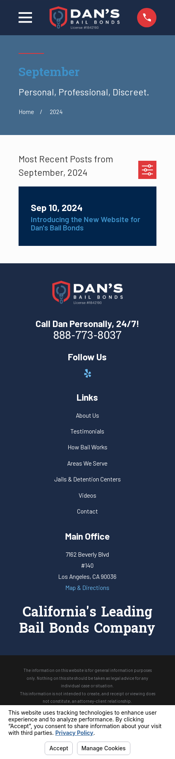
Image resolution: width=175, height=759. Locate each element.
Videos (87, 495)
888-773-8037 (87, 336)
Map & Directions (87, 587)
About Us (87, 415)
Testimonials (87, 431)
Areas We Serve (87, 463)
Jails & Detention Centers (87, 479)
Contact (87, 511)
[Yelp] (87, 373)
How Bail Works (87, 447)
